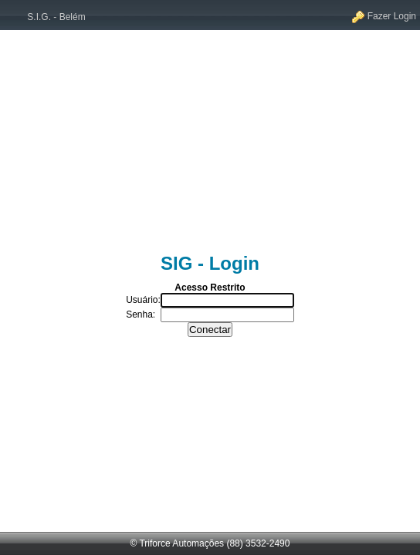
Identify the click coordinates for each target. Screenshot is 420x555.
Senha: (140, 314)
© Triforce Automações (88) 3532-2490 (210, 543)
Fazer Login (384, 16)
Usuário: (143, 299)
